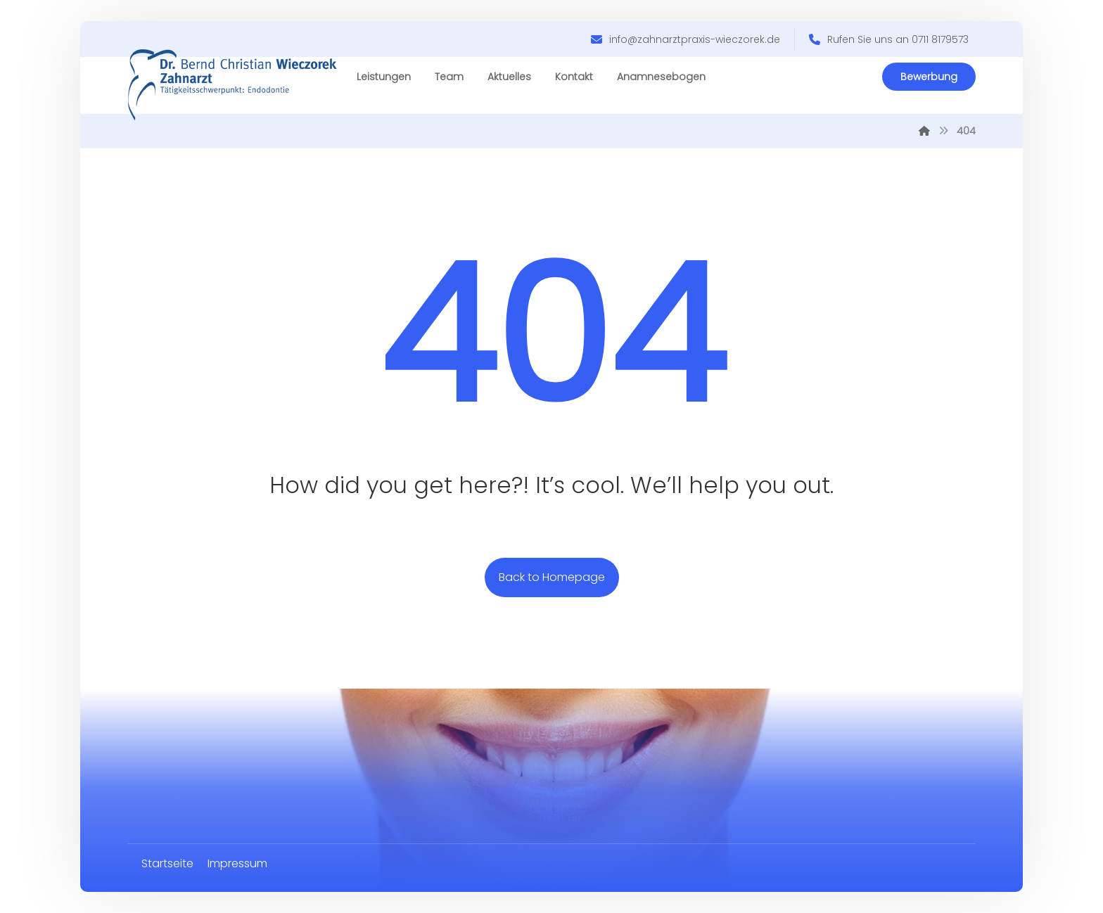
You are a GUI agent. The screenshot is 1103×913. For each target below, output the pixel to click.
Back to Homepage (552, 577)
